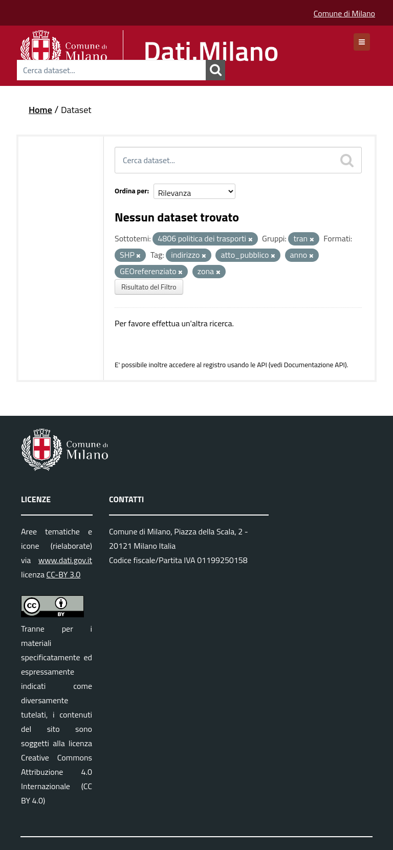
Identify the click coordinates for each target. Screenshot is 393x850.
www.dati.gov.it (65, 560)
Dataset (76, 110)
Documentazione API (314, 365)
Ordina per (131, 190)
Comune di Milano (344, 13)
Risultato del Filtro (149, 286)
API (262, 365)
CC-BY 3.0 (64, 574)
